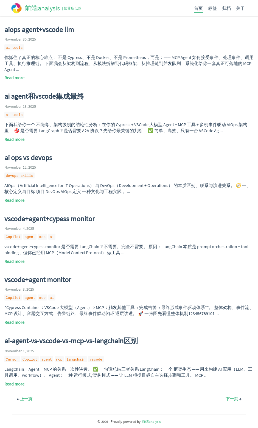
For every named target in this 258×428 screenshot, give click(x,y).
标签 (212, 8)
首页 (198, 8)
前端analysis (151, 421)
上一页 (24, 398)
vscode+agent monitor (37, 279)
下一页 (233, 398)
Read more (14, 77)
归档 (226, 8)
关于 (240, 8)
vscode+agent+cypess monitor (49, 218)
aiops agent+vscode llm (39, 29)
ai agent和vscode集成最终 (44, 96)
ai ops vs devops (28, 157)
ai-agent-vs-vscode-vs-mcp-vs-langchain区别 (71, 340)
